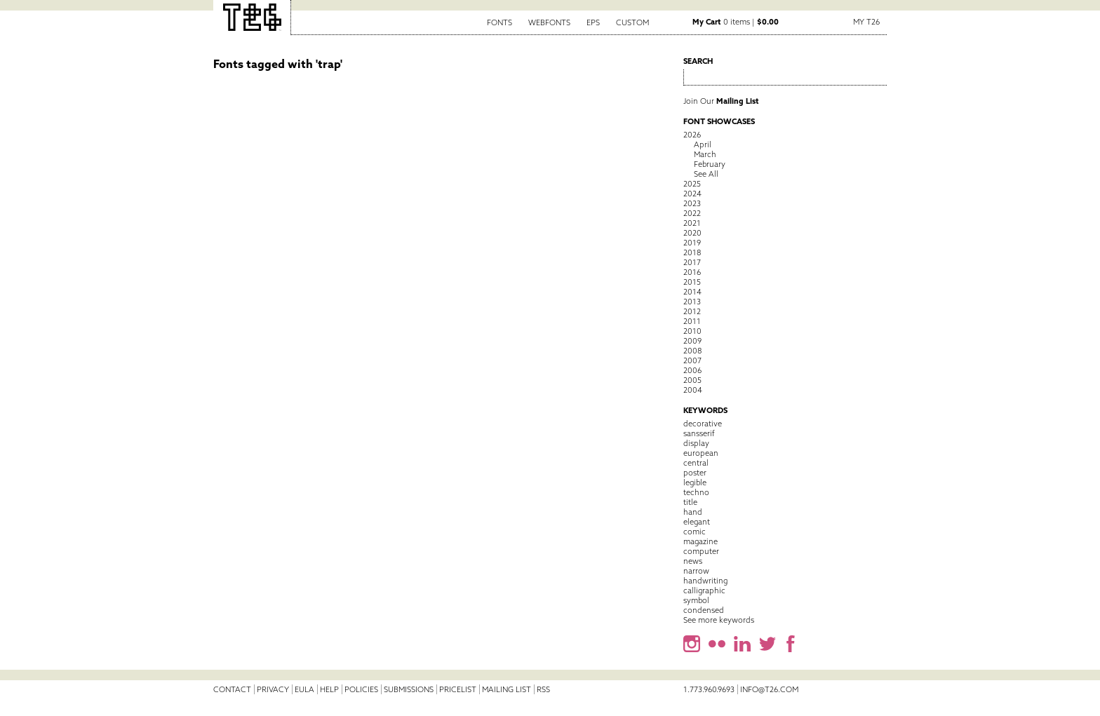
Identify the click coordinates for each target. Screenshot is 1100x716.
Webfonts (549, 22)
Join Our (721, 101)
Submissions (409, 689)
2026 (692, 135)
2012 (692, 311)
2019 (692, 243)
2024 (692, 193)
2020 (692, 233)
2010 (692, 331)
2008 (692, 351)
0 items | (735, 22)
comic (694, 531)
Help (329, 689)
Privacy (273, 689)
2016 (692, 272)
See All (706, 174)
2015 (692, 282)
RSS (543, 689)
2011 (692, 321)
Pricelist (457, 689)
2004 (692, 390)
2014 (692, 292)
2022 (692, 213)
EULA (304, 689)
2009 (692, 341)
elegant (696, 522)
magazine (700, 541)
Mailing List (506, 689)
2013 (692, 301)
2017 (692, 262)
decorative (702, 423)
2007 (692, 360)
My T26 (866, 22)
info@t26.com (769, 689)
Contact (232, 689)
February (709, 164)
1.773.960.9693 (709, 689)
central (696, 463)
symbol (696, 600)
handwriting (705, 581)
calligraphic (704, 590)
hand (692, 512)
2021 (692, 223)
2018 (692, 252)
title (690, 502)
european (700, 453)
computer (701, 551)
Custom (632, 22)
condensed (703, 610)
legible (694, 482)
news (692, 561)
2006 (692, 370)
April (702, 144)
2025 (692, 184)
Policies (361, 689)
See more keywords (718, 620)
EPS (593, 22)
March (705, 154)
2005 (692, 380)
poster (694, 473)
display (696, 443)
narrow (696, 571)
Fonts (499, 22)
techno (696, 492)
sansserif (699, 433)
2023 (692, 203)
